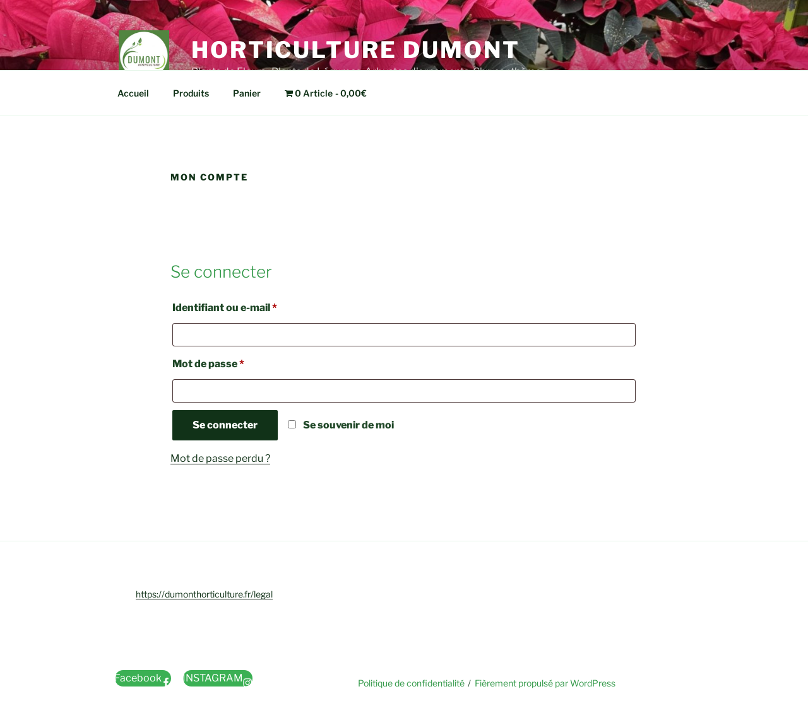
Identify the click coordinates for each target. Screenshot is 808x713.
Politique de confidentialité (411, 683)
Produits (191, 93)
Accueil (133, 93)
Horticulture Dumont (355, 50)
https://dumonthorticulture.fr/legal (204, 594)
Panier (247, 93)
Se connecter (225, 425)
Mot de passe (235, 362)
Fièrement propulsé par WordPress (545, 683)
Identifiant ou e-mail (251, 306)
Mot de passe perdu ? (220, 458)
